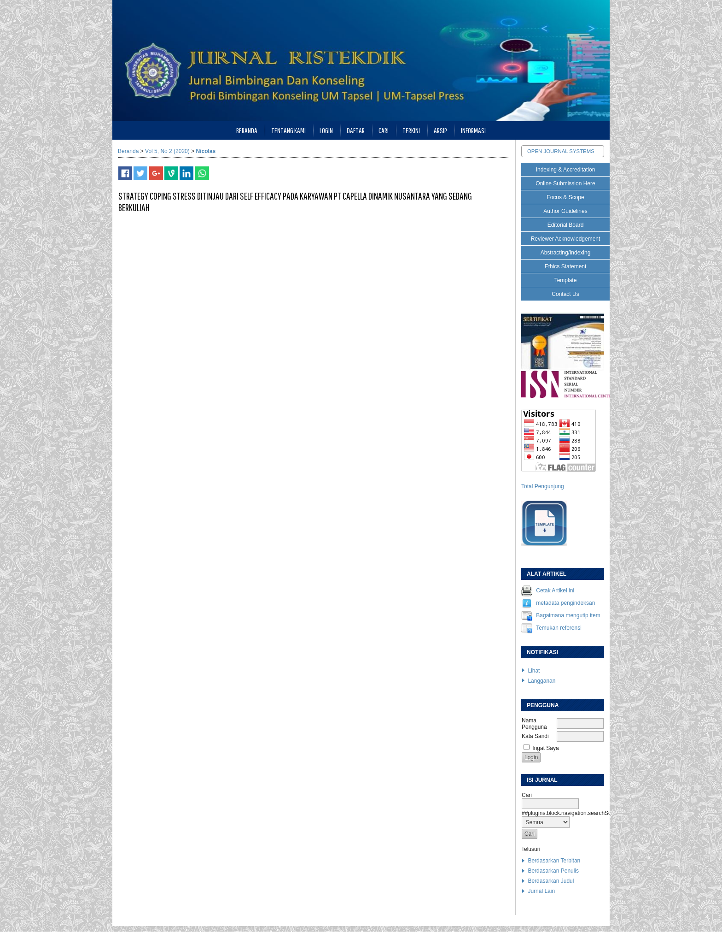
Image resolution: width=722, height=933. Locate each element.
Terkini (411, 130)
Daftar (356, 130)
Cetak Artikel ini (555, 590)
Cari (383, 130)
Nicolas (205, 151)
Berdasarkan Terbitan (554, 860)
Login (326, 130)
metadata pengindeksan (565, 603)
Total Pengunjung (542, 486)
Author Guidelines (565, 211)
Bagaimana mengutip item (568, 615)
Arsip (440, 130)
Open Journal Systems (560, 151)
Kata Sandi (535, 736)
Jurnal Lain (541, 891)
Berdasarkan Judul (551, 881)
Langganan (541, 681)
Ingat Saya (545, 748)
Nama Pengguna (534, 723)
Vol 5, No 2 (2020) (167, 151)
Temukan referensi (559, 628)
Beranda (246, 130)
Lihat (534, 670)
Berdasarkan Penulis (553, 871)
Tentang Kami (288, 130)
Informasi (473, 130)
